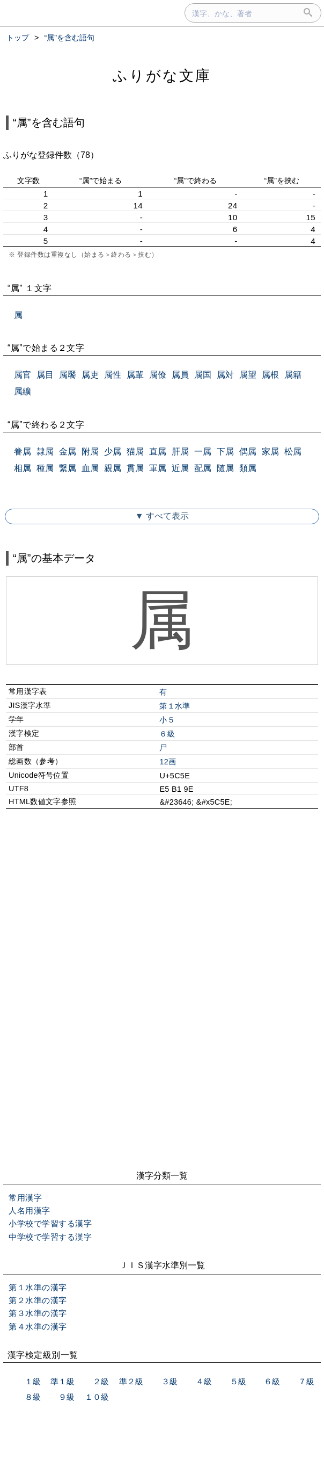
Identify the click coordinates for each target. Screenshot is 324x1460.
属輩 (135, 374)
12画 (167, 761)
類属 (247, 468)
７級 (306, 1381)
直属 (157, 451)
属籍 (292, 374)
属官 (22, 374)
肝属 (180, 451)
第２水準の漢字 (38, 1300)
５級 (238, 1381)
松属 (292, 451)
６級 (167, 733)
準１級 (62, 1381)
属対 (225, 374)
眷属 (22, 451)
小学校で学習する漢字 (50, 1223)
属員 (180, 374)
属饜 (67, 374)
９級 (66, 1396)
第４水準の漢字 (38, 1326)
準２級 (131, 1381)
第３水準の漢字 (38, 1313)
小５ (167, 719)
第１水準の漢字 (38, 1287)
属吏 (90, 374)
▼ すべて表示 (162, 516)
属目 (45, 374)
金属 (67, 451)
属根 (270, 374)
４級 (204, 1381)
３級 (169, 1381)
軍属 (157, 468)
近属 (180, 468)
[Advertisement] (162, 909)
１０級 (97, 1396)
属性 (112, 374)
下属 (225, 451)
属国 (202, 374)
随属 (225, 468)
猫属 (135, 451)
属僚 (157, 374)
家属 (270, 451)
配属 (202, 468)
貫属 (135, 468)
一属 (202, 451)
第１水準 (174, 706)
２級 (101, 1381)
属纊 (22, 391)
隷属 (45, 451)
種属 (45, 468)
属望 (247, 374)
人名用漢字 (29, 1210)
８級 (33, 1396)
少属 (112, 451)
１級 (33, 1381)
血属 (90, 468)
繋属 (67, 468)
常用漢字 (25, 1197)
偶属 (247, 451)
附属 (90, 451)
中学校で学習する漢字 (50, 1236)
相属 (22, 468)
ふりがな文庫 (162, 75)
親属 (112, 468)
